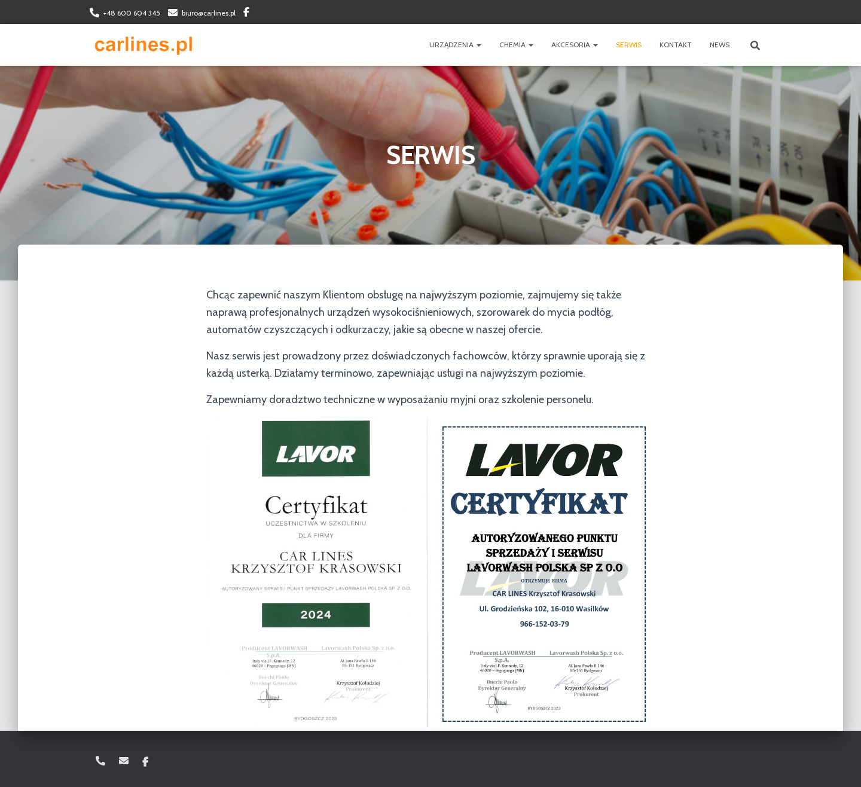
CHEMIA (516, 44)
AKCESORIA (574, 44)
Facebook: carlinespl (246, 14)
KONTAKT (676, 44)
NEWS (719, 44)
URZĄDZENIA (455, 44)
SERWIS (629, 44)
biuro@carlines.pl (209, 12)
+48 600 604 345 (131, 12)
